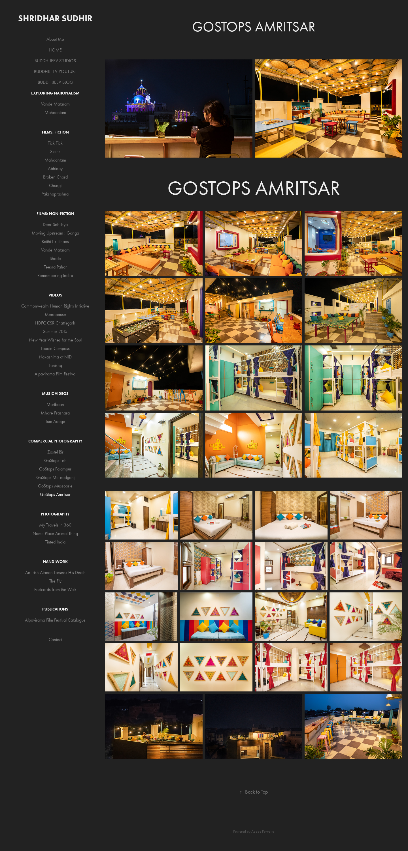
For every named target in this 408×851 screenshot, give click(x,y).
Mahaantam (55, 112)
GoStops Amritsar (55, 494)
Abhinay (55, 168)
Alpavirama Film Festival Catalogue (55, 620)
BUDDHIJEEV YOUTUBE (55, 71)
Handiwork (55, 561)
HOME (55, 50)
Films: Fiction (55, 132)
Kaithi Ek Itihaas (55, 241)
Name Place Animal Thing (55, 533)
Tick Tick (55, 143)
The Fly (55, 581)
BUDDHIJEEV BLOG (55, 82)
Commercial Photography (55, 441)
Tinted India (55, 542)
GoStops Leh (55, 460)
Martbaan (55, 404)
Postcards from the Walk (55, 589)
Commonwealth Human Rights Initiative (55, 306)
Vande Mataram (55, 104)
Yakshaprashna (55, 194)
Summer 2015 (55, 331)
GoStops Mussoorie (55, 486)
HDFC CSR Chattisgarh (55, 323)
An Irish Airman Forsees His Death (55, 572)
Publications (55, 609)
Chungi (55, 185)
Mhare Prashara (55, 413)
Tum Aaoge (55, 421)
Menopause (55, 314)
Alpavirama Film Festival (55, 374)
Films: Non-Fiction (55, 213)
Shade (55, 258)
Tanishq (55, 365)
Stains (55, 151)
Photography (55, 514)
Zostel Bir (55, 452)
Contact (55, 639)
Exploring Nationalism (55, 93)
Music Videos (55, 393)
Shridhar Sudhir (55, 18)
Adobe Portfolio (262, 831)
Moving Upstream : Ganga (55, 233)
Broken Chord (55, 177)
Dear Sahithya (55, 224)
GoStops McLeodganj (55, 477)
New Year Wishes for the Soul (55, 340)
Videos (55, 295)
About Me (55, 39)
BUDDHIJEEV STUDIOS (55, 60)
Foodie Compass (55, 348)
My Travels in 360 (55, 525)
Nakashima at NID (55, 357)
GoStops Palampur (55, 469)
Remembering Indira (55, 275)
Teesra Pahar (55, 267)
